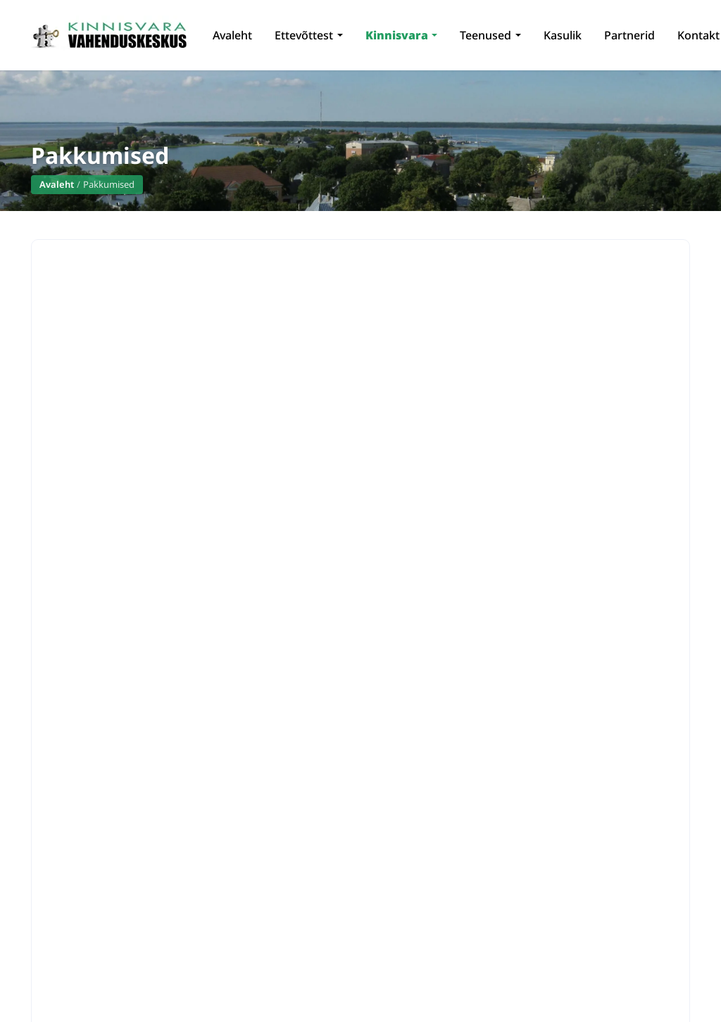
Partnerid (629, 35)
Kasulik (563, 35)
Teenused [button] (485, 35)
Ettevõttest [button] (304, 35)
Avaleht (232, 35)
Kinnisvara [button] (396, 35)
